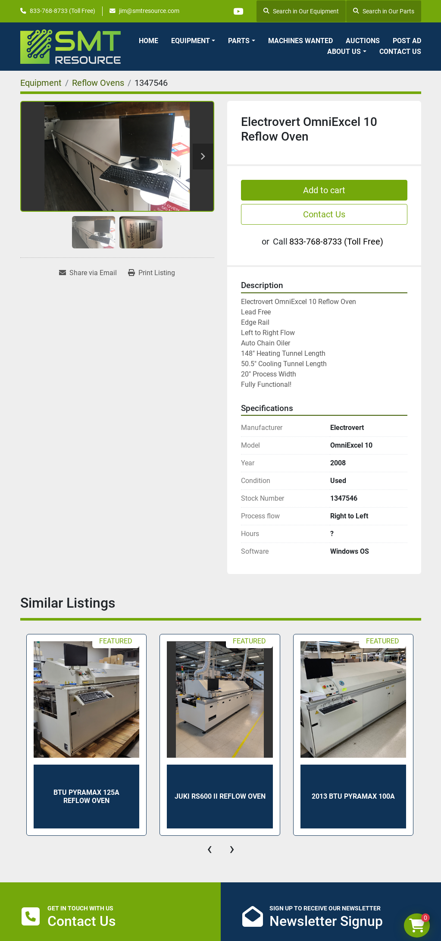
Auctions (363, 41)
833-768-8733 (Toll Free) (62, 10)
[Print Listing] (151, 273)
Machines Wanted (300, 41)
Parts (239, 41)
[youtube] (238, 11)
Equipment (190, 41)
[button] (193, 41)
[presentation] (209, 849)
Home (148, 41)
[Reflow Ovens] (98, 83)
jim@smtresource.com (149, 10)
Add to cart (324, 190)
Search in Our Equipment (301, 11)
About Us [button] (344, 51)
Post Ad (407, 41)
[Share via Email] (87, 273)
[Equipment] (41, 83)
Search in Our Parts (383, 11)
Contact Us (400, 51)
